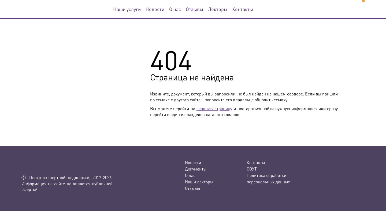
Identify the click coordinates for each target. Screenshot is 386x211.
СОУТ (252, 169)
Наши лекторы (199, 181)
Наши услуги (127, 9)
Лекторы (217, 9)
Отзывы (194, 9)
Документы (195, 169)
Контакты (242, 9)
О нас (175, 9)
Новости (155, 9)
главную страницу (214, 108)
